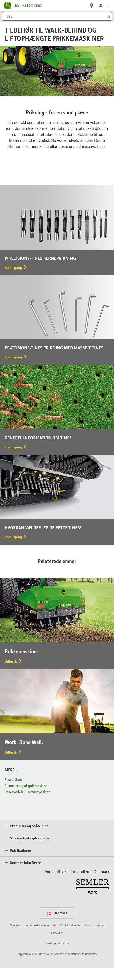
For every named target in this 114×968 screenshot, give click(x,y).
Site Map (15, 925)
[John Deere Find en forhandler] (91, 5)
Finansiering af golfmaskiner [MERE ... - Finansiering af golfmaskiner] (27, 785)
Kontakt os (57, 933)
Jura (87, 925)
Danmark (57, 913)
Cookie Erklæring (70, 925)
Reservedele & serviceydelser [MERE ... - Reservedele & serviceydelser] (27, 791)
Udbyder (99, 925)
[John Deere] (25, 5)
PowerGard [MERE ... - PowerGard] (13, 779)
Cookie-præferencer (57, 943)
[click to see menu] (108, 5)
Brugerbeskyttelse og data (40, 925)
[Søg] (57, 16)
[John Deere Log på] (100, 5)
